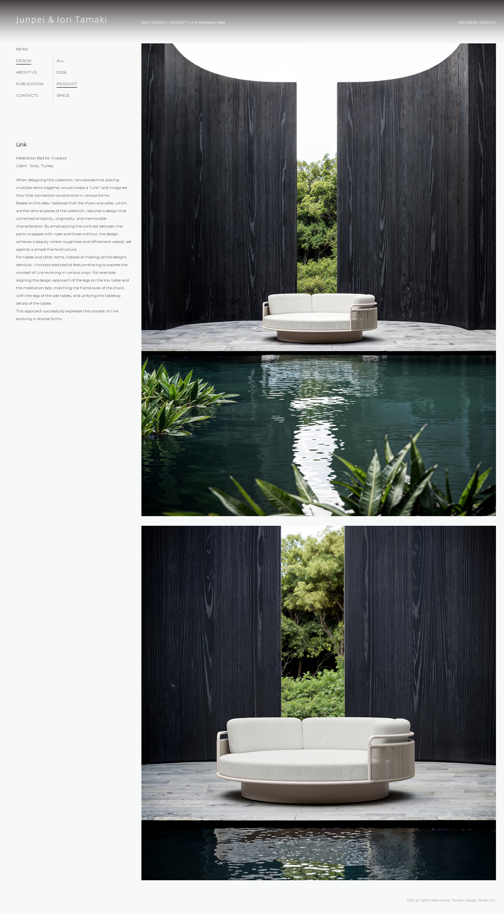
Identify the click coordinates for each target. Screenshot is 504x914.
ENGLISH (488, 22)
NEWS (22, 49)
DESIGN (23, 60)
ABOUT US (26, 72)
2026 (61, 72)
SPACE (63, 95)
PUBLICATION (29, 83)
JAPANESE (467, 22)
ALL (60, 60)
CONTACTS (27, 95)
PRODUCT (67, 83)
